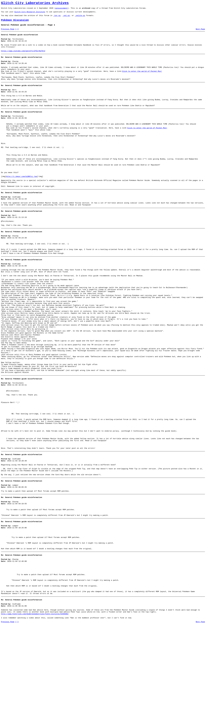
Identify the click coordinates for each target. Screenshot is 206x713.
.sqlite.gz (80, 17)
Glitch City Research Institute (29, 13)
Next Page (200, 32)
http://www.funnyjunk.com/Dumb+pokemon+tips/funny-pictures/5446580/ (35, 701)
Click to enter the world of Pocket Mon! (142, 79)
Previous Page (7, 32)
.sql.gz (66, 17)
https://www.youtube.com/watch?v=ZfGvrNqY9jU (23, 57)
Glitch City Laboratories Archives (35, 3)
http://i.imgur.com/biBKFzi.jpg (21, 201)
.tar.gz (57, 17)
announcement (61, 9)
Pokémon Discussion (15, 22)
